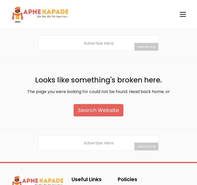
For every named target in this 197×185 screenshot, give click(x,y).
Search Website (98, 110)
